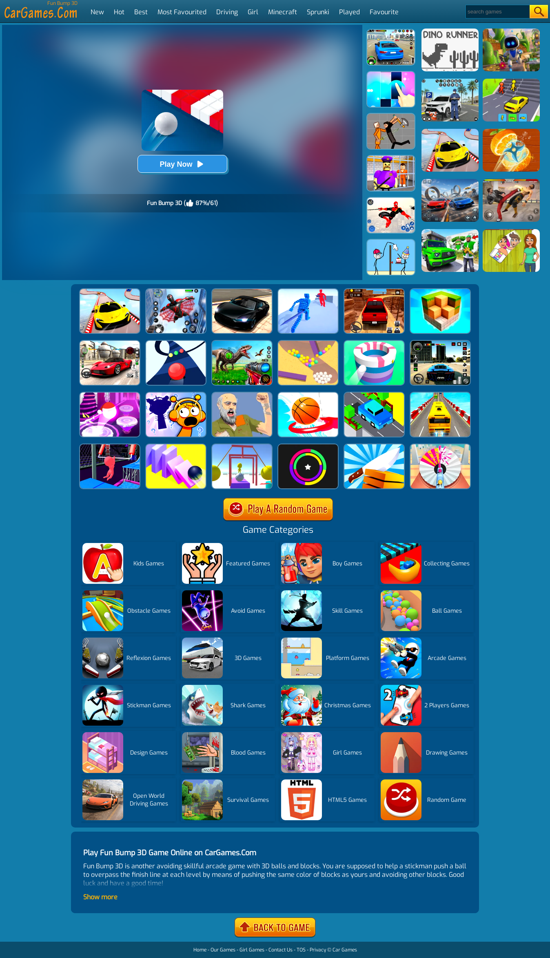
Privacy (318, 950)
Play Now (182, 164)
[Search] (497, 11)
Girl (253, 12)
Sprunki (318, 12)
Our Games (223, 950)
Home (199, 950)
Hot (119, 12)
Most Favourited (181, 12)
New (97, 12)
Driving (227, 12)
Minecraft (282, 12)
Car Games (345, 950)
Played (349, 12)
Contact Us (280, 950)
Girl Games (252, 950)
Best (141, 12)
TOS (301, 950)
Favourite (384, 12)
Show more (100, 897)
